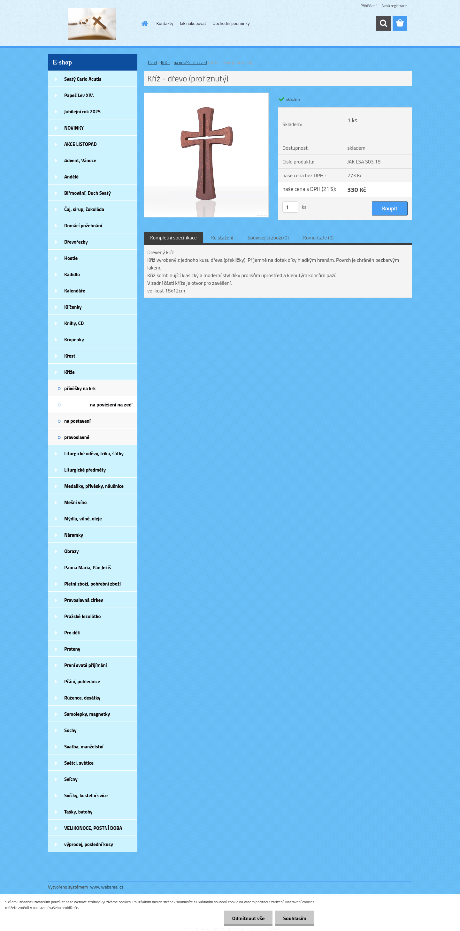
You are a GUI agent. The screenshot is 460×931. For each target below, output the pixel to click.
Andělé (71, 176)
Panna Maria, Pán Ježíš (87, 567)
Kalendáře (74, 290)
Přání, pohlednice (82, 681)
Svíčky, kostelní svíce (86, 795)
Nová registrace (394, 6)
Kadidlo (72, 274)
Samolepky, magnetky (87, 714)
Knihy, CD (74, 323)
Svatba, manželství (83, 746)
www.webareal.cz (107, 886)
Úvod (152, 62)
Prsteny (72, 649)
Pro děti (72, 632)
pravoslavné (76, 437)
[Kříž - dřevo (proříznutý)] (206, 95)
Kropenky (74, 339)
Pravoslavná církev (83, 600)
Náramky (73, 535)
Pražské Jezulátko (82, 616)
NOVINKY (74, 128)
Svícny (71, 779)
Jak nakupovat (193, 23)
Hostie (71, 258)
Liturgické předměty (85, 469)
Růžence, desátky (82, 697)
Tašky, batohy (78, 811)
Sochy (70, 730)
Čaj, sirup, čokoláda (84, 209)
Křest (69, 356)
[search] (383, 23)
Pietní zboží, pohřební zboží (92, 583)
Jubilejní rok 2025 (82, 111)
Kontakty (165, 23)
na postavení (77, 421)
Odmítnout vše (248, 918)
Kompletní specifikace (173, 237)
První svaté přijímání (85, 665)
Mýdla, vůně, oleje (83, 518)
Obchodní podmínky (231, 23)
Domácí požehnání (83, 225)
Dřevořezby (76, 242)
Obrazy (71, 551)
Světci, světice (79, 763)
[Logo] (92, 24)
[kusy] (290, 207)
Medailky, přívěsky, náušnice (94, 486)
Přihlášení (368, 6)
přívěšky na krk (80, 388)
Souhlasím (294, 918)
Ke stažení (222, 237)
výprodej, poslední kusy (88, 844)
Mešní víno (75, 502)
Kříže (69, 372)
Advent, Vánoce (80, 160)
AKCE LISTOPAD (80, 144)
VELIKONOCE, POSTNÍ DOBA (93, 828)
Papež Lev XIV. (79, 95)
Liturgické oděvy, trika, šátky (94, 453)
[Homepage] (144, 23)
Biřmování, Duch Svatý (87, 193)
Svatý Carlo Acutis (82, 79)
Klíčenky (73, 307)
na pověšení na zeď (111, 404)
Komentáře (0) (318, 237)
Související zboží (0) (268, 237)
